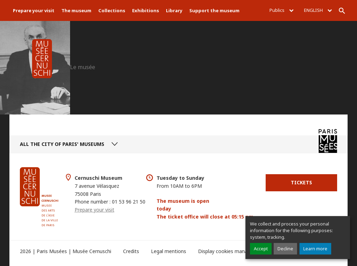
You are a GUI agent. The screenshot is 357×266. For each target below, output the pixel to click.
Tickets (301, 182)
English (318, 10)
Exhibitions (145, 10)
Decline (285, 248)
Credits (131, 251)
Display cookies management (231, 251)
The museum (76, 10)
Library (174, 10)
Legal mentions (168, 251)
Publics (281, 10)
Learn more (315, 248)
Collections (111, 10)
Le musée (82, 67)
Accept (261, 248)
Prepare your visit (33, 10)
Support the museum (214, 10)
